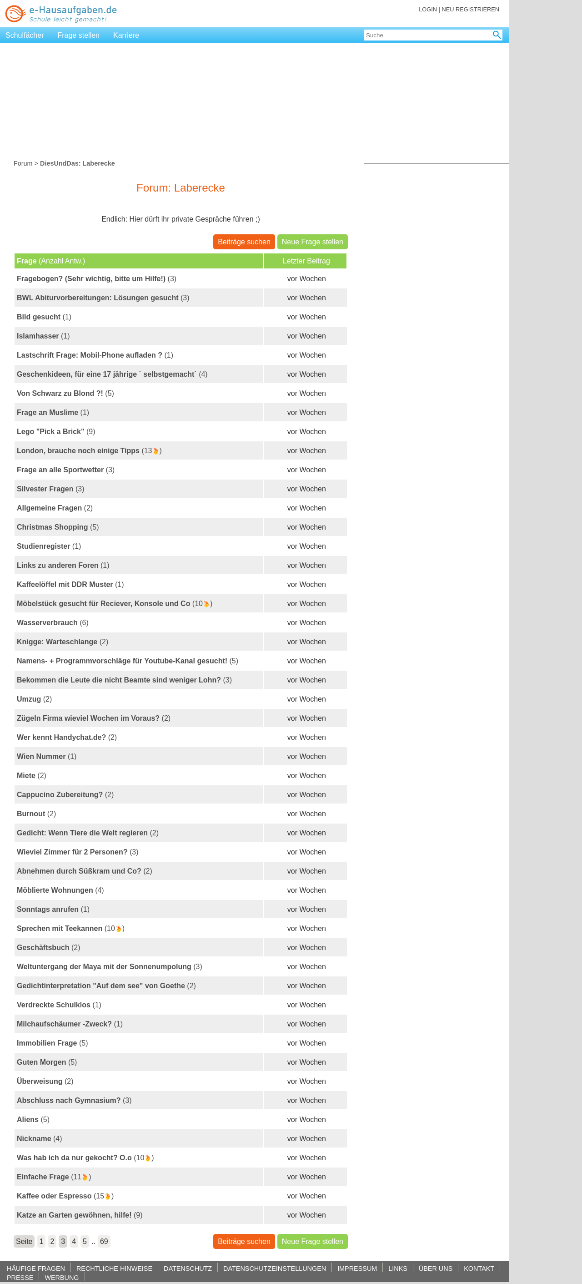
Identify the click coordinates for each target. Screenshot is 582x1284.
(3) (96, 279)
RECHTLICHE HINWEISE (114, 1268)
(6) (53, 623)
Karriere (126, 35)
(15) (65, 1196)
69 (104, 1241)
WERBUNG (62, 1277)
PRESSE (20, 1277)
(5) (65, 393)
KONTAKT (479, 1268)
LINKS (397, 1268)
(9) (56, 431)
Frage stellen (79, 35)
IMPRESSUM (357, 1268)
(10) (114, 604)
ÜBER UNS (435, 1268)
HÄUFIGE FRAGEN (36, 1268)
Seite (24, 1241)
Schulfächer (24, 35)
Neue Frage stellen (312, 242)
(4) (112, 374)
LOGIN (428, 9)
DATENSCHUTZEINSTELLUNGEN (274, 1268)
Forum (23, 163)
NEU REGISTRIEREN (470, 9)
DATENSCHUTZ (188, 1268)
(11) (54, 1177)
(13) (89, 451)
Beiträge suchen (244, 242)
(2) (55, 508)
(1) (44, 317)
